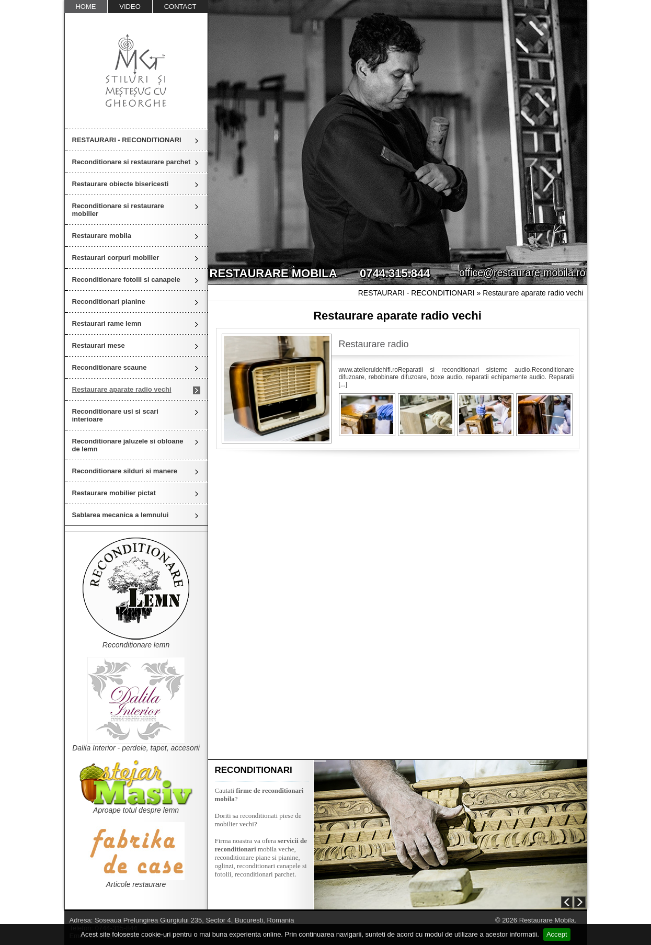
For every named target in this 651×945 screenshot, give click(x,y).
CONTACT (180, 6)
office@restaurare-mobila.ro (522, 272)
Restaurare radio (374, 344)
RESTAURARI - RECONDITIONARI (126, 140)
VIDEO (129, 6)
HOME (85, 6)
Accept (556, 934)
